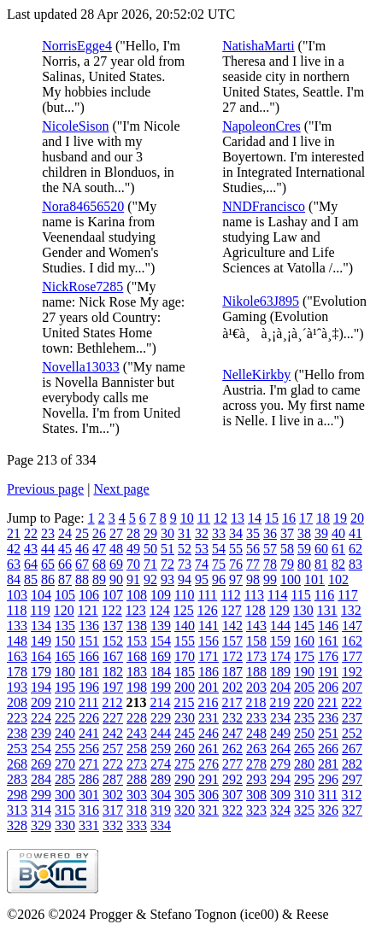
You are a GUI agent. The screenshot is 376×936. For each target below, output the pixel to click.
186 (208, 671)
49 (133, 548)
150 (65, 641)
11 (203, 518)
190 (304, 671)
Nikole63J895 (260, 301)
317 (113, 810)
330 (65, 825)
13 (237, 518)
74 (202, 564)
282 (352, 764)
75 (219, 564)
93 (167, 579)
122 (112, 610)
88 (82, 579)
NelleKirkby (256, 374)
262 (232, 748)
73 (184, 564)
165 (65, 656)
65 (48, 564)
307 (232, 794)
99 (270, 579)
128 (255, 610)
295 (304, 779)
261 (208, 748)
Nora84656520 (83, 206)
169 (160, 656)
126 (207, 610)
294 (280, 779)
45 (65, 548)
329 (41, 825)
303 (136, 794)
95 (202, 579)
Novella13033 (81, 367)
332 (113, 825)
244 (160, 733)
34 (236, 533)
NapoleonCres (261, 126)
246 (208, 733)
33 (219, 533)
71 (150, 564)
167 (113, 656)
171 (208, 656)
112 (230, 595)
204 (280, 687)
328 (17, 825)
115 (300, 595)
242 (113, 733)
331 (89, 825)
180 (65, 671)
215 (183, 702)
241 (89, 733)
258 (136, 748)
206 (328, 687)
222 (351, 702)
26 (99, 533)
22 (31, 533)
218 (255, 702)
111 (207, 595)
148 (17, 641)
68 (99, 564)
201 (208, 687)
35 (253, 533)
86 (48, 579)
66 (65, 564)
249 (280, 733)
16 (289, 518)
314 (41, 810)
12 (220, 518)
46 (82, 548)
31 (184, 533)
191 (328, 671)
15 (272, 518)
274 (160, 764)
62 (355, 548)
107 (113, 595)
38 (304, 533)
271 (89, 764)
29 (150, 533)
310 (304, 794)
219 (279, 702)
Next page (121, 489)
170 (184, 656)
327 (352, 810)
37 (287, 533)
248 (256, 733)
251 (328, 733)
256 (89, 748)
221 (327, 702)
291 (208, 779)
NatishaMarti (258, 45)
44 (48, 548)
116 (324, 595)
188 (256, 671)
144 (280, 625)
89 (99, 579)
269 (41, 764)
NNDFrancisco (263, 206)
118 (16, 610)
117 (347, 595)
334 (160, 825)
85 (31, 579)
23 (48, 533)
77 (253, 564)
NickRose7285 (82, 286)
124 (160, 610)
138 (136, 625)
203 (256, 687)
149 (41, 641)
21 (14, 533)
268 (17, 764)
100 (290, 579)
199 (160, 687)
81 (321, 564)
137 (113, 625)
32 (202, 533)
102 (338, 579)
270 (65, 764)
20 (357, 518)
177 (352, 656)
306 (208, 794)
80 (304, 564)
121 (88, 610)
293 (256, 779)
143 (256, 625)
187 (232, 671)
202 (232, 687)
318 (136, 810)
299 (41, 794)
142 (232, 625)
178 (17, 671)
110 (184, 595)
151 (89, 641)
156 (208, 641)
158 (256, 641)
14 (254, 518)
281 (328, 764)
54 (219, 548)
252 (352, 733)
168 (136, 656)
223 (17, 718)
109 (160, 595)
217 (231, 702)
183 (136, 671)
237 (352, 718)
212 (112, 702)
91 (133, 579)
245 (184, 733)
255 (65, 748)
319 (160, 810)
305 (184, 794)
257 (113, 748)
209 (41, 702)
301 (89, 794)
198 (136, 687)
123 (136, 610)
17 (306, 518)
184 (160, 671)
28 (133, 533)
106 (89, 595)
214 (160, 702)
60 (321, 548)
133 (17, 625)
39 (321, 533)
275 (184, 764)
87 (65, 579)
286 (89, 779)
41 (355, 533)
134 (41, 625)
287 (113, 779)
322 (232, 810)
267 (352, 748)
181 (89, 671)
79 (287, 564)
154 (160, 641)
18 (323, 518)
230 (184, 718)
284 (41, 779)
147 (352, 625)
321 (208, 810)
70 (133, 564)
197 (113, 687)
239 (41, 733)
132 (351, 610)
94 (184, 579)
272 (113, 764)
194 (41, 687)
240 (65, 733)
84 (14, 579)
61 (338, 548)
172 (232, 656)
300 (65, 794)
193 (17, 687)
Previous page (45, 489)
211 (88, 702)
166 (89, 656)
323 (256, 810)
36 (270, 533)
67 (82, 564)
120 (64, 610)
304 (160, 794)
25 (82, 533)
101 (314, 579)
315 (65, 810)
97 (236, 579)
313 (17, 810)
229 (160, 718)
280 (304, 764)
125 (183, 610)
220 (303, 702)
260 (184, 748)
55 (236, 548)
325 (304, 810)
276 (208, 764)
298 (17, 794)
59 (304, 548)
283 (17, 779)
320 (184, 810)
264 (280, 748)
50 (150, 548)
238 (17, 733)
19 (340, 518)
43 (31, 548)
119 (40, 610)
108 (136, 595)
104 (41, 595)
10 (187, 518)
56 (253, 548)
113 (254, 595)
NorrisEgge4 (77, 45)
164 (41, 656)
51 (167, 548)
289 (160, 779)
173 (256, 656)
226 (89, 718)
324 (280, 810)
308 (256, 794)
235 (304, 718)
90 (116, 579)
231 (208, 718)
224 (41, 718)
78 (270, 564)
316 (89, 810)
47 (99, 548)
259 (160, 748)
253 (17, 748)
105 (65, 595)
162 (352, 641)
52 (184, 548)
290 (184, 779)
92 (150, 579)
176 (328, 656)
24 (65, 533)
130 (303, 610)
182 (113, 671)
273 (136, 764)
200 (184, 687)
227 (113, 718)
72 (167, 564)
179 (41, 671)
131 (327, 610)
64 (31, 564)
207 (352, 687)
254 (41, 748)
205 (304, 687)
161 (328, 641)
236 (328, 718)
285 (65, 779)
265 (304, 748)
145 (304, 625)
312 (351, 794)
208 (17, 702)
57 (270, 548)
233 (256, 718)
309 (280, 794)
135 (65, 625)
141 (208, 625)
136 (89, 625)
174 (280, 656)
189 (280, 671)
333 (136, 825)
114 (277, 595)
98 (253, 579)
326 (328, 810)
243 (136, 733)
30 (167, 533)
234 (280, 718)
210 (65, 702)
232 (232, 718)
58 (287, 548)
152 (113, 641)
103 (17, 595)
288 (136, 779)
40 (338, 533)
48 (116, 548)
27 (116, 533)
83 (355, 564)
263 (256, 748)
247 (232, 733)
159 (280, 641)
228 (136, 718)
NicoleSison (75, 126)
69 (116, 564)
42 (14, 548)
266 (328, 748)
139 (160, 625)
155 (184, 641)
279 (280, 764)
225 (65, 718)
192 (352, 671)
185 (184, 671)
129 (279, 610)
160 (304, 641)
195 (65, 687)
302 (113, 794)
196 (89, 687)
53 (202, 548)
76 (236, 564)
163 (17, 656)
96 (219, 579)
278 (256, 764)
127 (231, 610)
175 (304, 656)
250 (304, 733)
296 (328, 779)
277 (232, 764)
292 (232, 779)
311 (328, 794)
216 (207, 702)
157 (232, 641)
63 (14, 564)
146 (328, 625)
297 (352, 779)
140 (184, 625)
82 (338, 564)
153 (136, 641)
